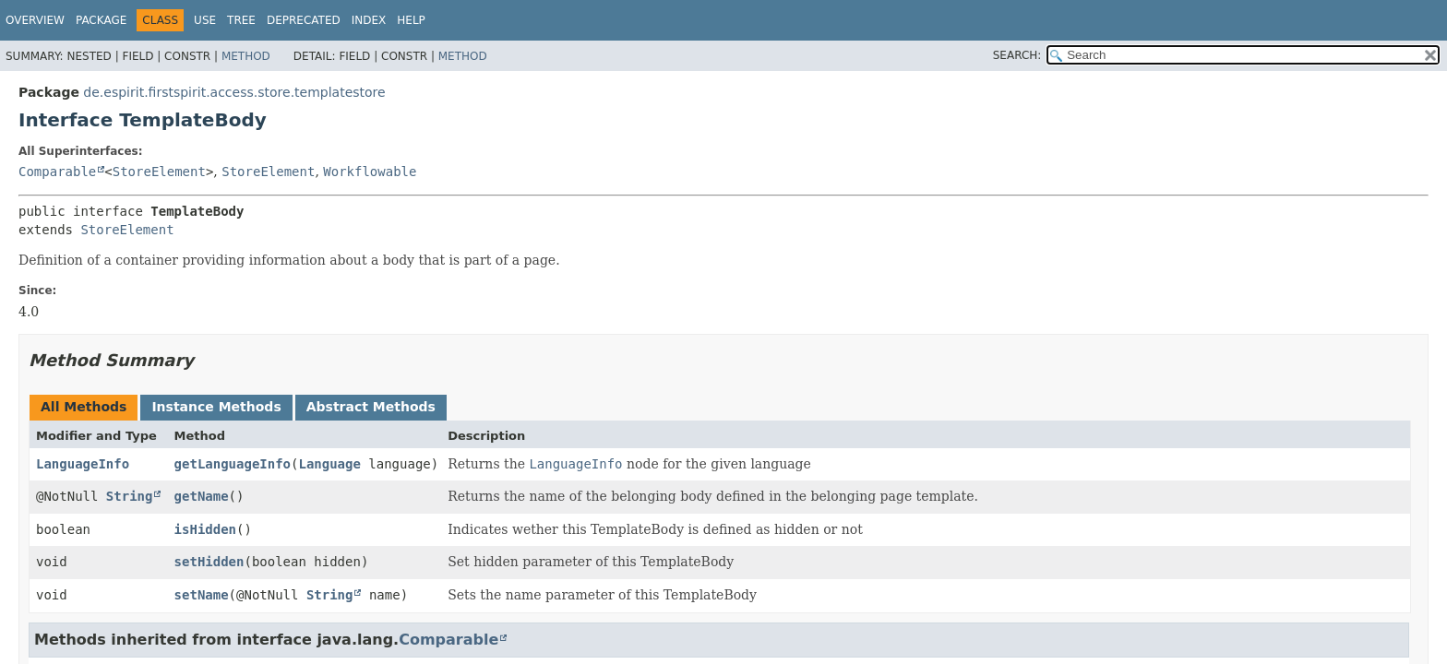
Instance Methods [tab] (216, 406)
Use (205, 20)
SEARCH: (1017, 55)
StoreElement (159, 171)
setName (201, 594)
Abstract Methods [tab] (371, 406)
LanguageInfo (82, 463)
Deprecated (304, 20)
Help (411, 20)
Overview (35, 20)
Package (101, 20)
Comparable (57, 171)
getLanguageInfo (232, 463)
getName (201, 496)
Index (369, 20)
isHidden (205, 529)
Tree (241, 20)
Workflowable (369, 171)
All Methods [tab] (83, 406)
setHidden (209, 561)
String (129, 496)
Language (329, 463)
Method (245, 56)
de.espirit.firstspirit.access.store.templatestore (234, 92)
